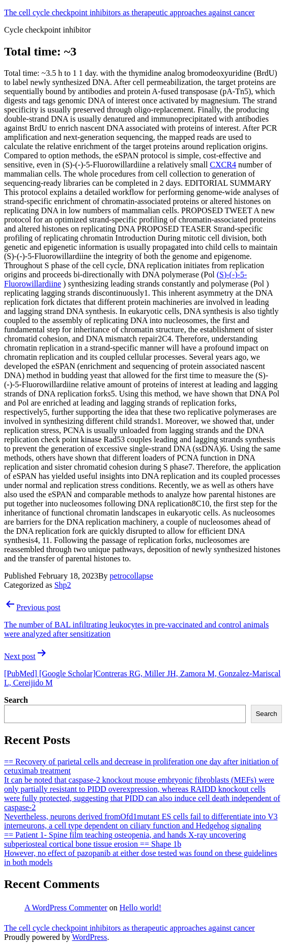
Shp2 (62, 585)
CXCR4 (223, 164)
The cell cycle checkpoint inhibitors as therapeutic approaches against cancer (129, 12)
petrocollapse (131, 575)
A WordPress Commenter (65, 907)
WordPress (89, 937)
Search (16, 700)
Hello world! (140, 907)
